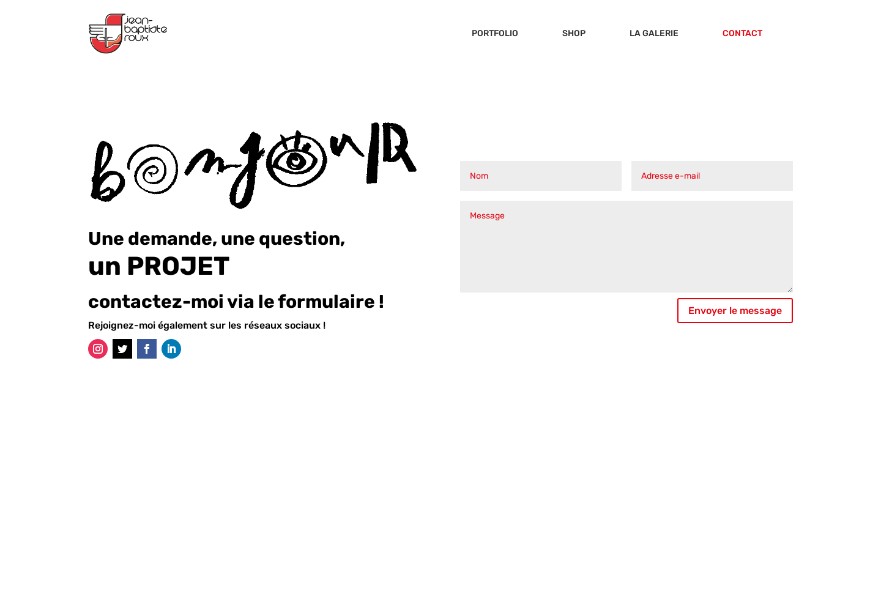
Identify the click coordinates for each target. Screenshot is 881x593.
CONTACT (742, 33)
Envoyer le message (735, 310)
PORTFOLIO (495, 33)
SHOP (573, 33)
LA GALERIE (654, 33)
